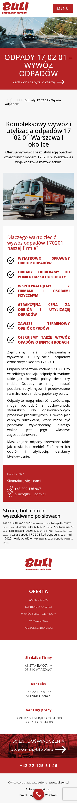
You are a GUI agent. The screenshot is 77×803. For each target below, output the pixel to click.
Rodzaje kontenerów (38, 627)
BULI (12, 100)
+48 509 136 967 (24, 488)
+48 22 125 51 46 (38, 765)
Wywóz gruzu (38, 620)
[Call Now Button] (38, 794)
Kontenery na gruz (38, 607)
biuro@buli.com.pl (26, 494)
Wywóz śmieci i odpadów (38, 613)
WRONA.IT (51, 795)
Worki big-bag (38, 600)
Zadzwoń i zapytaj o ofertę (38, 82)
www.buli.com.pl (59, 782)
